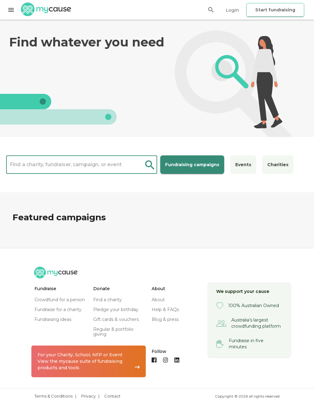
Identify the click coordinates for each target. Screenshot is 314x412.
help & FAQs (165, 309)
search (149, 165)
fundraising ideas (52, 319)
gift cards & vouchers (116, 319)
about (158, 299)
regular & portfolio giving (113, 332)
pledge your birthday (115, 309)
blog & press (165, 319)
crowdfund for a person (59, 299)
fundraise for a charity (57, 309)
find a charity (107, 299)
